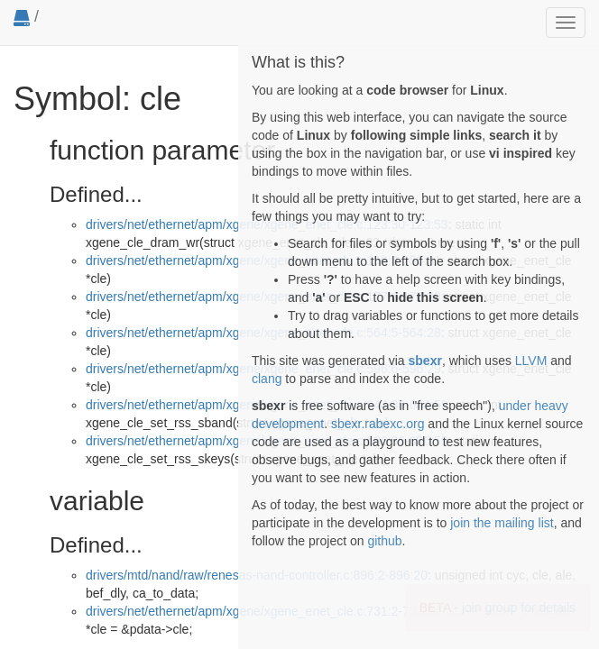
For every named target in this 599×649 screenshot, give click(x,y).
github (384, 541)
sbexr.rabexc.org (378, 423)
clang (266, 378)
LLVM (531, 360)
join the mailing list (501, 523)
